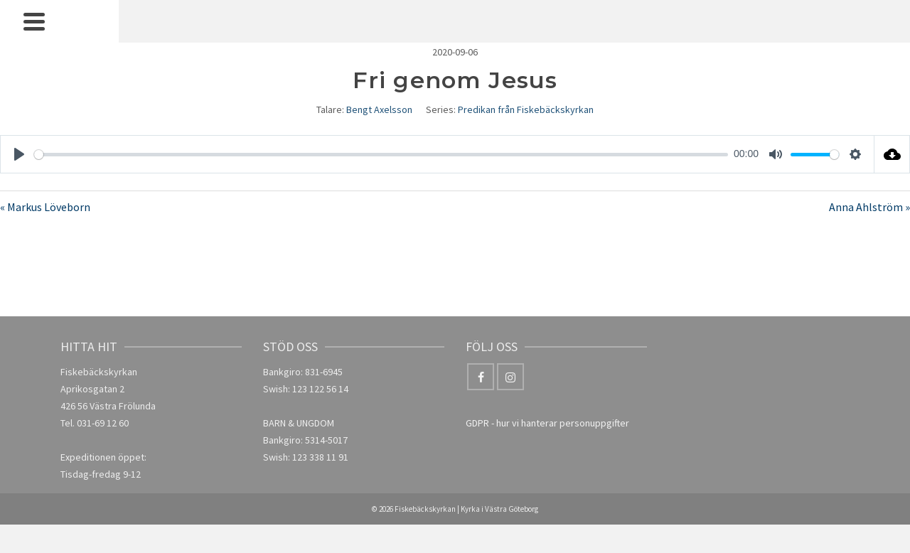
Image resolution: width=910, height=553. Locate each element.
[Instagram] (510, 376)
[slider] (381, 154)
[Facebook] (480, 376)
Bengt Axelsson (379, 109)
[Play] (19, 154)
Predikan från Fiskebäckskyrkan (526, 109)
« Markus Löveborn (45, 207)
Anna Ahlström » (869, 207)
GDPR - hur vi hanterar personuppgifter (547, 423)
